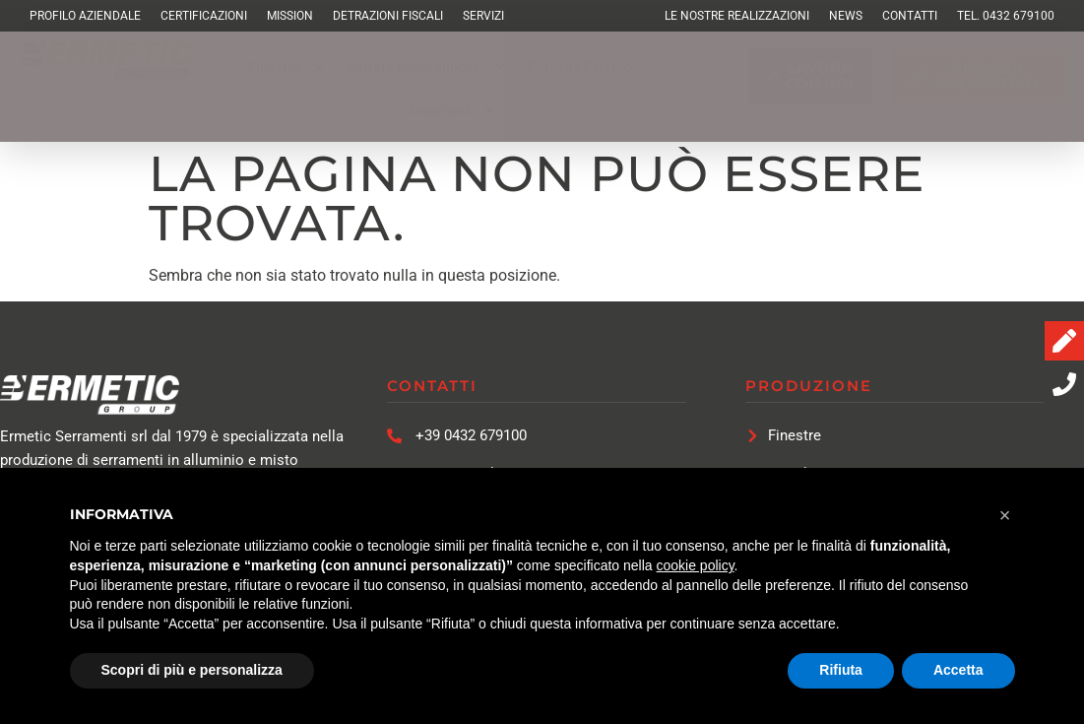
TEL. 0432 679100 (1005, 16)
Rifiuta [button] (840, 670)
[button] (288, 67)
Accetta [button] (958, 670)
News (845, 16)
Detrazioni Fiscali (388, 16)
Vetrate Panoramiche (427, 67)
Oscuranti (454, 110)
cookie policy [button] (694, 565)
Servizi (483, 16)
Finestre (288, 67)
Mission (290, 16)
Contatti (909, 16)
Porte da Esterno (594, 67)
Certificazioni (203, 16)
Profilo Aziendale (85, 16)
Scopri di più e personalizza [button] (192, 670)
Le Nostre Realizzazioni (737, 16)
